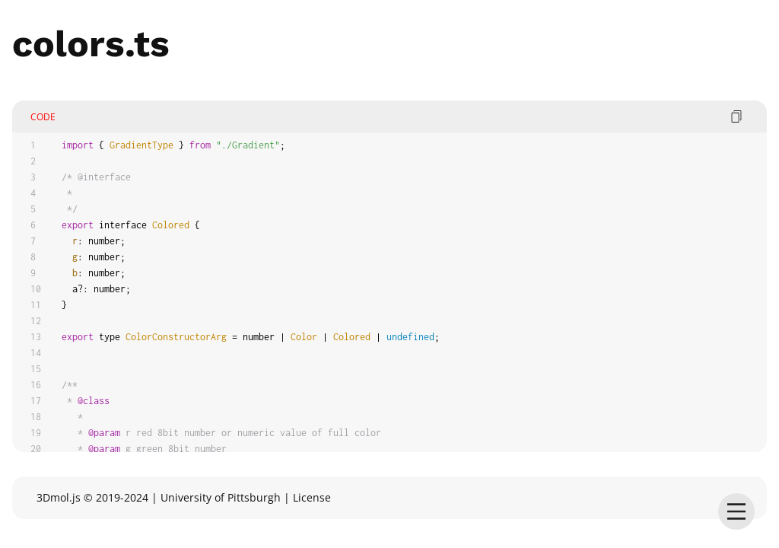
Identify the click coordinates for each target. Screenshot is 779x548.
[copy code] (736, 116)
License (312, 497)
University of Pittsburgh (221, 497)
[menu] (736, 511)
